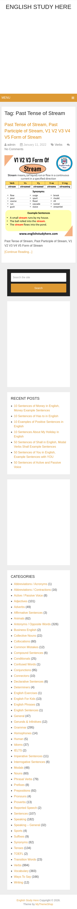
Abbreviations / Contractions (32, 589)
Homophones (23, 732)
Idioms (18, 744)
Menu (5, 97)
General (19, 715)
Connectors (21, 675)
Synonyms (21, 841)
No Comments (13, 149)
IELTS (18, 750)
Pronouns (20, 796)
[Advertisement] (38, 53)
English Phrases (24, 704)
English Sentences (26, 709)
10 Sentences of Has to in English (36, 415)
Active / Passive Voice (28, 595)
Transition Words (25, 859)
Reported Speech (25, 807)
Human (19, 738)
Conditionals (22, 658)
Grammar (20, 727)
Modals (19, 767)
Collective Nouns (25, 635)
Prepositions (22, 790)
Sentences (21, 813)
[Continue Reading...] (18, 251)
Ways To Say (22, 876)
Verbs (58, 144)
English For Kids (25, 698)
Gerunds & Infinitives (27, 721)
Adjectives (21, 600)
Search (38, 287)
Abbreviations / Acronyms (30, 583)
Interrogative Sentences (29, 761)
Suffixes (19, 836)
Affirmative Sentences (28, 612)
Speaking (20, 819)
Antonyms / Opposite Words (32, 623)
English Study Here (38, 7)
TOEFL (18, 853)
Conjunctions (22, 669)
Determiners (22, 687)
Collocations (22, 641)
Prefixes (19, 784)
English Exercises (25, 692)
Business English (25, 629)
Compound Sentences (28, 652)
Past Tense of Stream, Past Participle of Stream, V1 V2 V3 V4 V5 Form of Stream (37, 130)
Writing (18, 882)
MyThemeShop (44, 903)
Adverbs (19, 606)
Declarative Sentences (29, 681)
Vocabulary (21, 870)
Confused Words (25, 664)
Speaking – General (27, 824)
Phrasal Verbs (23, 778)
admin (11, 144)
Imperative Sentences (28, 755)
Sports (18, 830)
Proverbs (20, 801)
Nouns (18, 773)
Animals (19, 618)
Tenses (18, 847)
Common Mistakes (26, 646)
